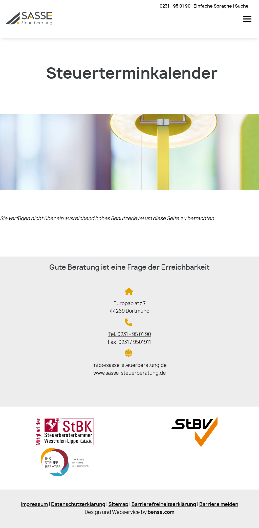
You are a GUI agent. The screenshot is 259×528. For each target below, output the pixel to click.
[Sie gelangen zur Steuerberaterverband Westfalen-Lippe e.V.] (194, 445)
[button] (247, 19)
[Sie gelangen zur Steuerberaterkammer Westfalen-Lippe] (65, 444)
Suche (242, 6)
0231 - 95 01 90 (175, 6)
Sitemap (118, 504)
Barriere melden (218, 504)
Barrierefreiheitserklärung (164, 504)
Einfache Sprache (212, 6)
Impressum (34, 504)
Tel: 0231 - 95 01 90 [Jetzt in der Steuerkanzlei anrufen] (129, 334)
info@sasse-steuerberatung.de (130, 365)
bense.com (161, 512)
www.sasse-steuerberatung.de (129, 373)
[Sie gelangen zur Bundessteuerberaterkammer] (65, 477)
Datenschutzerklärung (78, 504)
